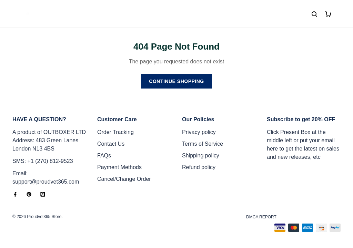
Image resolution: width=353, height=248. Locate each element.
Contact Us (110, 144)
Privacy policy (199, 132)
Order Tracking (115, 132)
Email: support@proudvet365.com (45, 177)
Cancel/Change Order (124, 179)
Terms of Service (202, 144)
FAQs (104, 155)
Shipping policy (200, 155)
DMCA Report (261, 217)
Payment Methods (119, 167)
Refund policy (198, 167)
